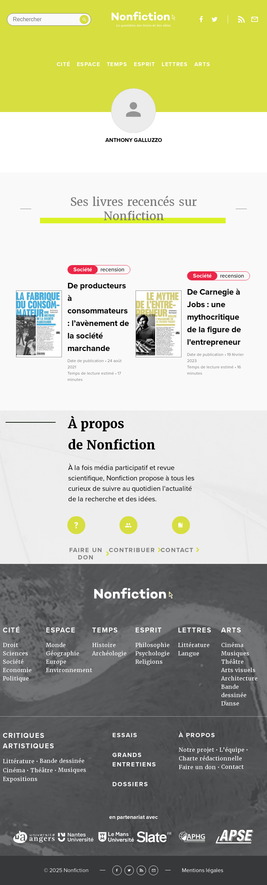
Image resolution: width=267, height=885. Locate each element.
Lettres (175, 64)
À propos (197, 735)
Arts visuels (238, 670)
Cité (63, 64)
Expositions (20, 779)
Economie (17, 670)
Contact (177, 550)
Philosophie (152, 645)
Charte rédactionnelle (210, 758)
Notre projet (196, 750)
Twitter (129, 870)
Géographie (62, 653)
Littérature (194, 645)
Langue (188, 653)
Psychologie (152, 653)
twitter (214, 19)
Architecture (239, 678)
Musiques (235, 653)
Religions (149, 661)
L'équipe (231, 750)
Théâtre (232, 661)
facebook (201, 19)
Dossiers (130, 784)
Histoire (104, 645)
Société (82, 269)
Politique (16, 678)
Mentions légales (202, 870)
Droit (10, 645)
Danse (230, 703)
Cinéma (232, 645)
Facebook (117, 870)
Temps (117, 64)
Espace (88, 64)
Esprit (144, 64)
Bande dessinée (62, 761)
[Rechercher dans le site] (49, 19)
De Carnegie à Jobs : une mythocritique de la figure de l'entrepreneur (214, 317)
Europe (56, 661)
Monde (56, 645)
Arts (202, 64)
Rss (241, 19)
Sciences (15, 653)
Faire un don (86, 554)
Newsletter (254, 19)
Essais (125, 735)
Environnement (69, 670)
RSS (141, 870)
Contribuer (132, 550)
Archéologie (109, 653)
